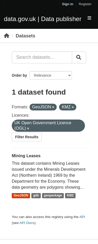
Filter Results (26, 137)
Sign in (67, 4)
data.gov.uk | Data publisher (43, 18)
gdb (36, 195)
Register (85, 4)
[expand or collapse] (89, 18)
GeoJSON (21, 195)
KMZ (70, 195)
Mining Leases (26, 156)
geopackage (53, 195)
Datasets (25, 35)
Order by (19, 75)
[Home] (6, 35)
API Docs (26, 223)
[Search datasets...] (42, 57)
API (82, 217)
